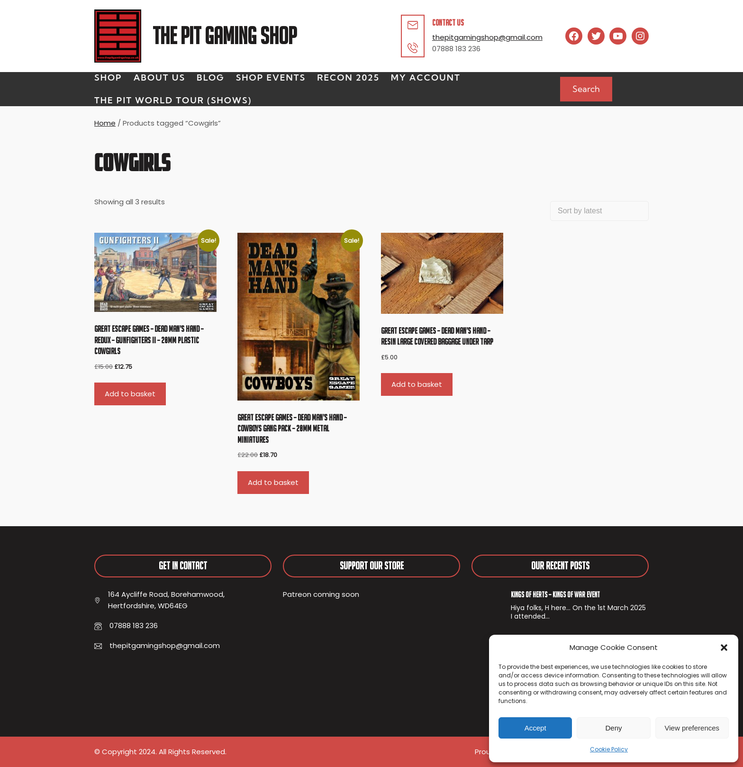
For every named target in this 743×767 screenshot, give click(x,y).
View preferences (692, 728)
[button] (724, 647)
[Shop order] (599, 211)
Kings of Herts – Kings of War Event (555, 594)
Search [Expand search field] (586, 88)
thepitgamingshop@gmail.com (487, 37)
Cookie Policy (609, 749)
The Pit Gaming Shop (225, 36)
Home (105, 123)
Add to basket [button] (130, 394)
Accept (535, 728)
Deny (613, 728)
